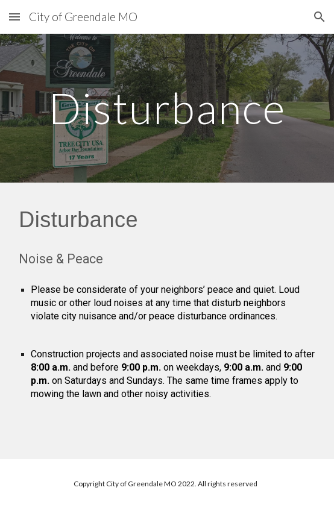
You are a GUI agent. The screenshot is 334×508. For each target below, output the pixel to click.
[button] (14, 16)
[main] (167, 108)
